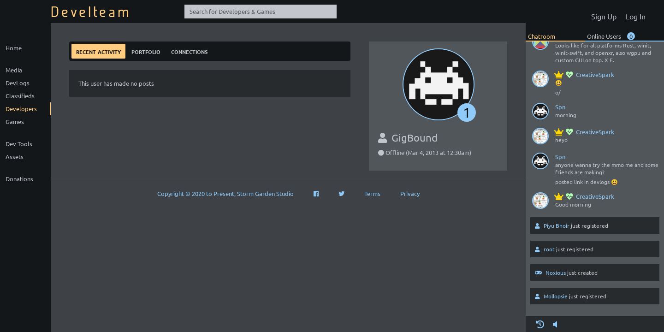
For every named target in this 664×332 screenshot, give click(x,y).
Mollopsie (556, 296)
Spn (560, 107)
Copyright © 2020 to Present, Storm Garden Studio (225, 193)
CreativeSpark (584, 74)
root (549, 249)
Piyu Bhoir (556, 225)
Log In (636, 16)
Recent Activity (98, 51)
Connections (189, 51)
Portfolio (145, 51)
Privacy (410, 193)
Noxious (555, 272)
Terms (372, 193)
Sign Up (604, 16)
